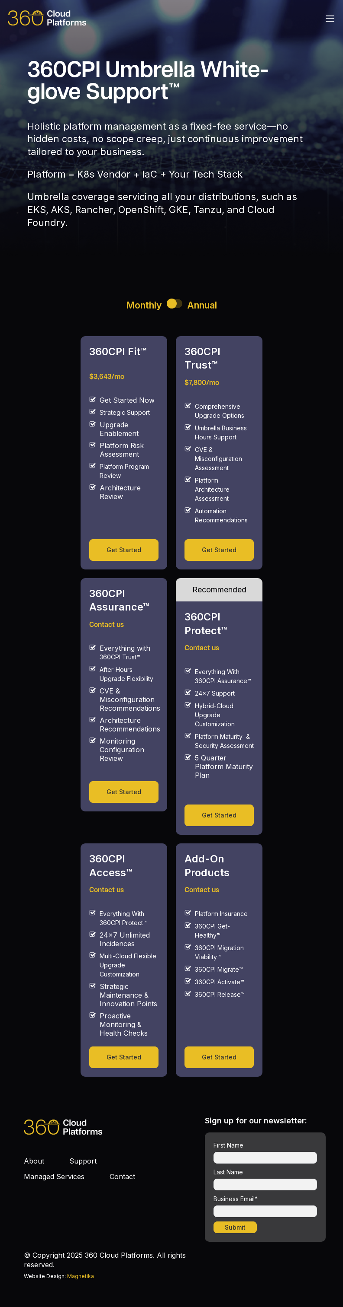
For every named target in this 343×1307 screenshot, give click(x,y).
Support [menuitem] (83, 1161)
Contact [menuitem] (122, 1176)
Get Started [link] (124, 549)
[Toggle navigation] (330, 18)
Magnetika (80, 1276)
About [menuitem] (34, 1161)
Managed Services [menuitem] (54, 1176)
